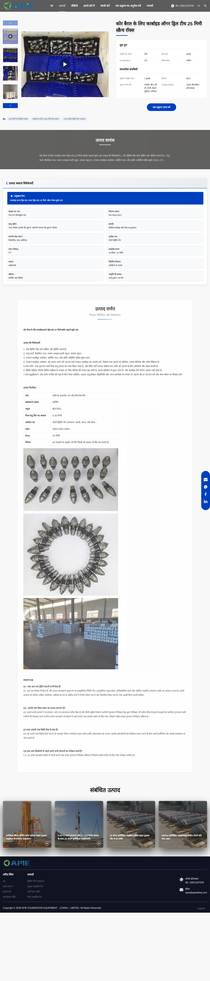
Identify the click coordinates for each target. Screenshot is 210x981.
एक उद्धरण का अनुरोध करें (128, 5)
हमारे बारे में (89, 5)
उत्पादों (62, 5)
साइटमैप (201, 908)
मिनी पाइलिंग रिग (34, 897)
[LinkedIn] (206, 501)
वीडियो (74, 5)
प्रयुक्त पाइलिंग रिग (35, 886)
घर (51, 5)
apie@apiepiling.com (196, 892)
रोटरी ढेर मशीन (33, 891)
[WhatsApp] (206, 487)
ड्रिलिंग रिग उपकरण (35, 881)
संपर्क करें (105, 5)
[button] (10, 105)
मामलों (150, 5)
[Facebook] (206, 494)
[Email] (206, 479)
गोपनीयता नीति (9, 897)
